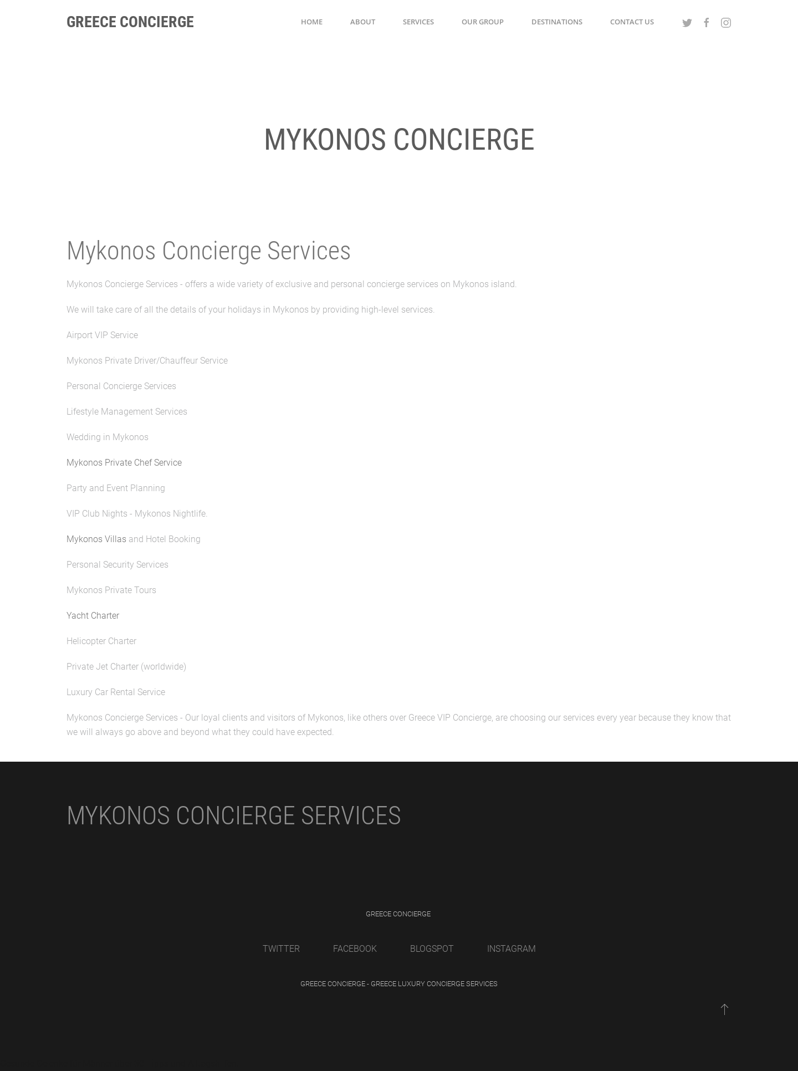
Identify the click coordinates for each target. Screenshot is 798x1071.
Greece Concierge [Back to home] (130, 22)
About (362, 22)
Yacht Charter (92, 615)
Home (312, 22)
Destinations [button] (556, 22)
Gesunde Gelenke (34, 1063)
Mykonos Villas (96, 539)
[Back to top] (725, 1009)
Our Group (483, 22)
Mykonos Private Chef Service (124, 462)
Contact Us (632, 22)
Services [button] (418, 22)
